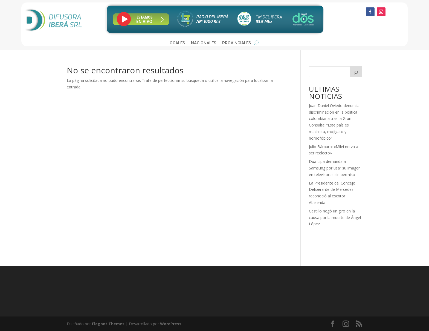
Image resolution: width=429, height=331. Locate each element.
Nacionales (203, 43)
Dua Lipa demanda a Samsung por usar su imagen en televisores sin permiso (335, 168)
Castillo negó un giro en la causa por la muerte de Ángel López (335, 217)
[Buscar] (356, 71)
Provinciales (236, 43)
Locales (176, 43)
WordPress (170, 323)
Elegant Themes (108, 323)
